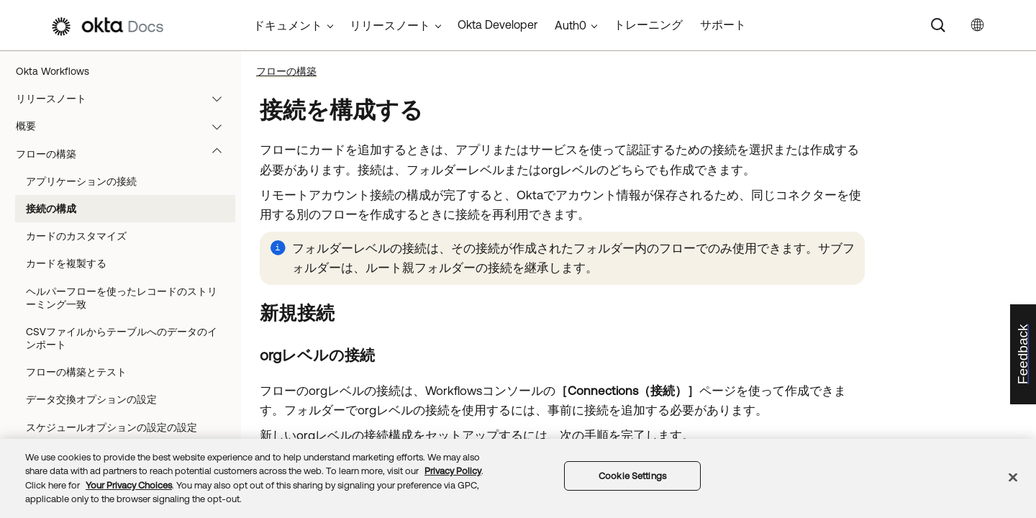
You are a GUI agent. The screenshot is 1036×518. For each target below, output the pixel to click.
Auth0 (570, 25)
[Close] (1013, 477)
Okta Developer (497, 24)
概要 (125, 126)
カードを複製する (66, 263)
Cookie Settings (632, 476)
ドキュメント (287, 25)
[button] (220, 98)
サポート (723, 24)
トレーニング (648, 24)
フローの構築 (125, 154)
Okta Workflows (52, 71)
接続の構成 (51, 208)
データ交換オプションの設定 (91, 399)
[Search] (938, 25)
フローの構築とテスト (76, 372)
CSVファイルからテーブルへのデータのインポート (121, 338)
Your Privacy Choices (129, 485)
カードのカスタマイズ (76, 236)
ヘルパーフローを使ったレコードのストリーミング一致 (121, 298)
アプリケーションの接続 (81, 181)
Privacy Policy (452, 470)
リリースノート (125, 98)
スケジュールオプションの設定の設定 (111, 427)
